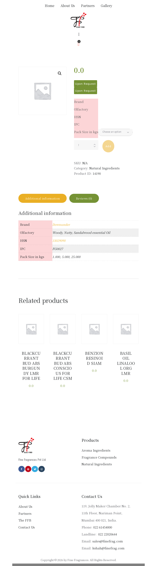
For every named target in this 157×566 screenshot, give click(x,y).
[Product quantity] (86, 145)
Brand (79, 101)
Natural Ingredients (104, 168)
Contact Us (26, 527)
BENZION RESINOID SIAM (94, 360)
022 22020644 (107, 534)
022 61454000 (102, 527)
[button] (59, 73)
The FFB (24, 520)
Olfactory (81, 109)
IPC (76, 124)
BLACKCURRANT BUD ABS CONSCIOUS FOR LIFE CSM (62, 367)
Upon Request (85, 84)
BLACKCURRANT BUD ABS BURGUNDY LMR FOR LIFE (31, 367)
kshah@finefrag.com (108, 548)
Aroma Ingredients (96, 450)
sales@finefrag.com (107, 541)
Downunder (61, 227)
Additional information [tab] (46, 200)
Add (108, 146)
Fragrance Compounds (99, 457)
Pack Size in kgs (86, 132)
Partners (24, 513)
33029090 (58, 244)
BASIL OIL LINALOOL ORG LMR (126, 360)
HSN (77, 117)
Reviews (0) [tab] (93, 200)
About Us (25, 506)
